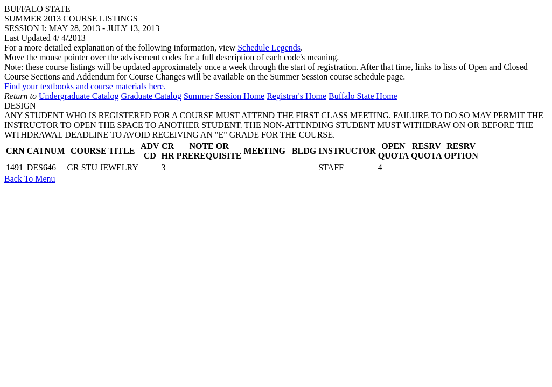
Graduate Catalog (151, 96)
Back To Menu (29, 178)
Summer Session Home (224, 96)
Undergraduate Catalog (79, 96)
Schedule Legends (269, 47)
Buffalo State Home (363, 96)
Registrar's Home (296, 96)
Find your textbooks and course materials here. (85, 86)
